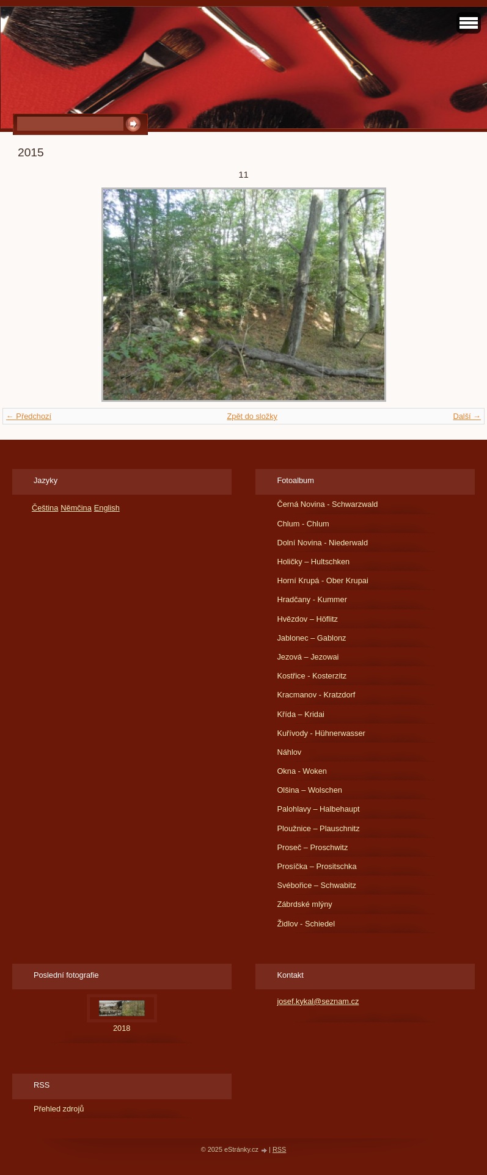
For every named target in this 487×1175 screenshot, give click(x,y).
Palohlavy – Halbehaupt (318, 808)
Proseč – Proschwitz (312, 847)
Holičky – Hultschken (313, 561)
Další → (467, 416)
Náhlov (289, 752)
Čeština (45, 507)
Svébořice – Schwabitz (316, 885)
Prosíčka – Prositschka (316, 866)
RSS (279, 1149)
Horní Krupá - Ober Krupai (322, 580)
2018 (121, 1028)
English (107, 507)
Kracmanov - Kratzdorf (316, 694)
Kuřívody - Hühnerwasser (321, 733)
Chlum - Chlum (303, 523)
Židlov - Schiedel (306, 923)
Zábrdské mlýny (304, 904)
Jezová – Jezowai (308, 656)
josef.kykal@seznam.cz (318, 1001)
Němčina (76, 507)
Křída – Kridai (300, 714)
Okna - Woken (302, 771)
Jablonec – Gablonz (311, 637)
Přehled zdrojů (59, 1108)
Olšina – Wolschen (309, 790)
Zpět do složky (252, 416)
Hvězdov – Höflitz (307, 619)
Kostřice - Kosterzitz (311, 675)
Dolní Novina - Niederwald (322, 542)
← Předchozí (28, 416)
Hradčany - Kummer (312, 599)
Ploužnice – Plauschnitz (318, 828)
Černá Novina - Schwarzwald (327, 504)
